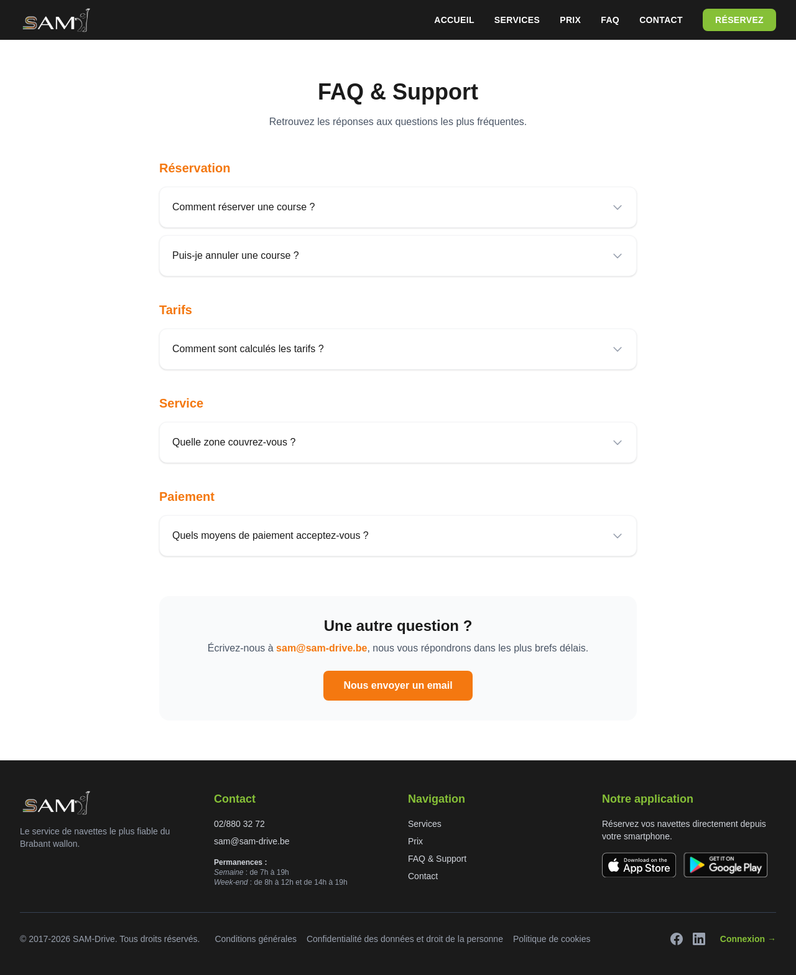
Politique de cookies (552, 939)
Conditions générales (256, 939)
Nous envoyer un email (397, 685)
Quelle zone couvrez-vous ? (398, 442)
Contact (661, 20)
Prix (570, 20)
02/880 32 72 (239, 824)
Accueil (454, 20)
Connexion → (748, 939)
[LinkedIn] (699, 939)
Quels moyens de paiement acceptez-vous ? (398, 535)
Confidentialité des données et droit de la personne (405, 939)
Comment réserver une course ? (398, 207)
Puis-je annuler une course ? (398, 256)
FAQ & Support (437, 859)
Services (517, 20)
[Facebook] (676, 939)
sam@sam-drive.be (321, 648)
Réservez (739, 20)
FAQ (610, 20)
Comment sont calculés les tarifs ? (398, 349)
